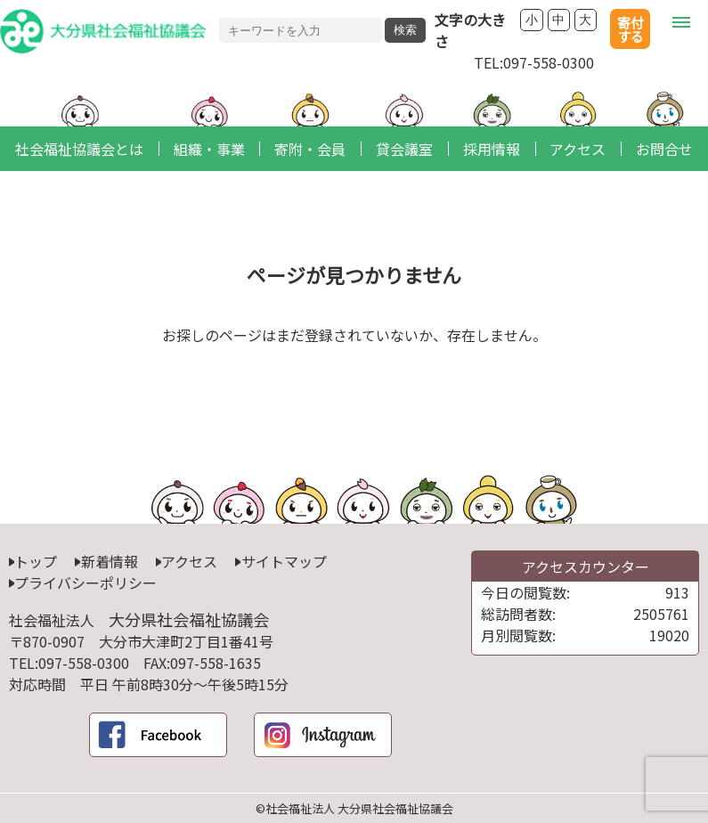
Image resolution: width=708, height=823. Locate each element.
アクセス (189, 561)
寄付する (630, 29)
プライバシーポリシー (85, 582)
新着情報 (109, 561)
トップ (35, 561)
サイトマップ (284, 561)
